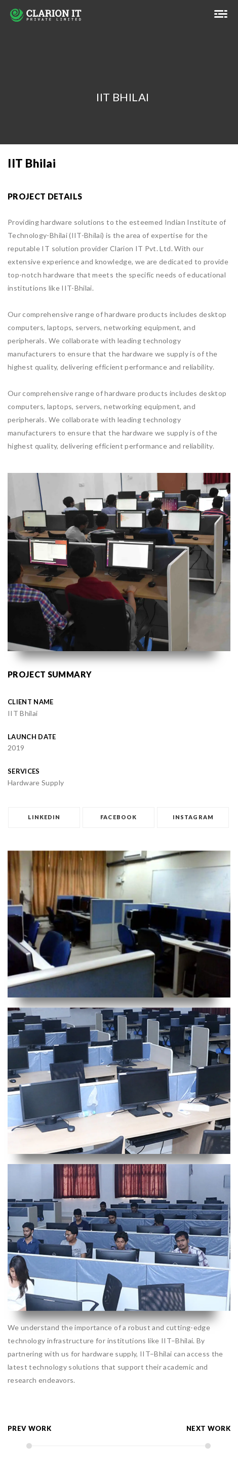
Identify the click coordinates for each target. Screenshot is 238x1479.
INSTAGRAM (193, 817)
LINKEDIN (44, 817)
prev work (29, 1428)
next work (208, 1428)
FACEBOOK (118, 817)
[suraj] (220, 15)
